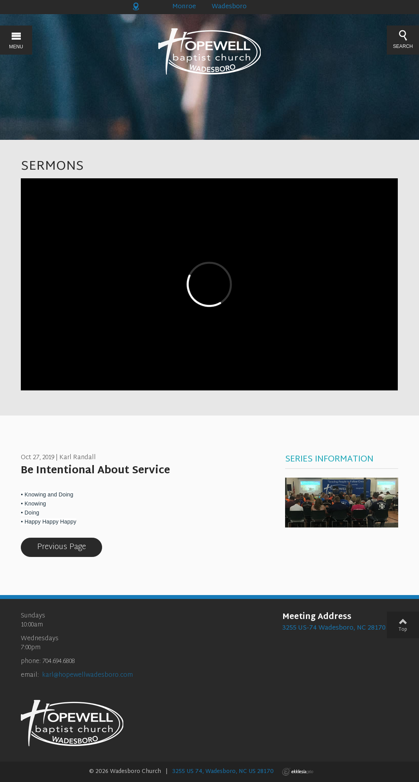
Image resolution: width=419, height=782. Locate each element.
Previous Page (61, 547)
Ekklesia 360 (297, 772)
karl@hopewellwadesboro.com (87, 675)
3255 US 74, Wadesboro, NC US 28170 (223, 772)
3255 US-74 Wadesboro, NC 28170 (334, 628)
